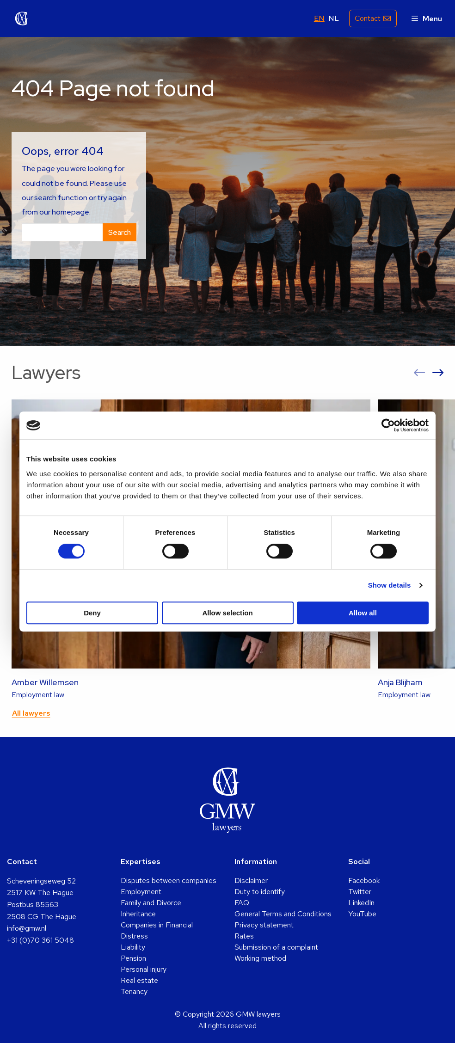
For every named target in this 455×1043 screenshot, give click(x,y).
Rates (244, 936)
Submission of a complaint (276, 947)
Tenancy (134, 991)
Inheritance (138, 914)
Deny (92, 613)
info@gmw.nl (26, 928)
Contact (367, 18)
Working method (260, 958)
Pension (133, 958)
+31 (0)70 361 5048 (40, 940)
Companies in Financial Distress (157, 930)
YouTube (362, 914)
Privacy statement (264, 925)
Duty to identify (259, 891)
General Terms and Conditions (283, 914)
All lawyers (31, 713)
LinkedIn (361, 903)
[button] (419, 372)
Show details (389, 585)
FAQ (241, 903)
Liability (133, 947)
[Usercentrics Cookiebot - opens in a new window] (388, 425)
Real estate (139, 980)
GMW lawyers (22, 18)
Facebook (364, 880)
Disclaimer (251, 880)
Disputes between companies (168, 880)
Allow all (363, 613)
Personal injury (143, 969)
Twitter (359, 891)
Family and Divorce (151, 903)
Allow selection (227, 613)
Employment (141, 891)
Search (119, 232)
